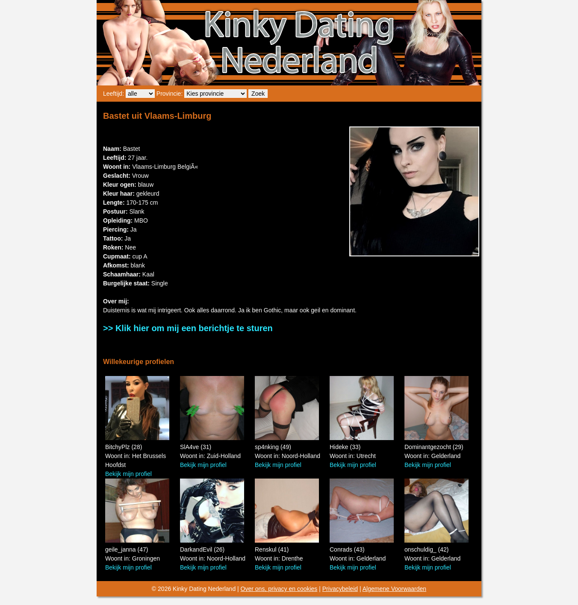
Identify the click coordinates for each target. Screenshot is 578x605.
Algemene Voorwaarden (394, 588)
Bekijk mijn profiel (128, 473)
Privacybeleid (340, 588)
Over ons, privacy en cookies (279, 588)
